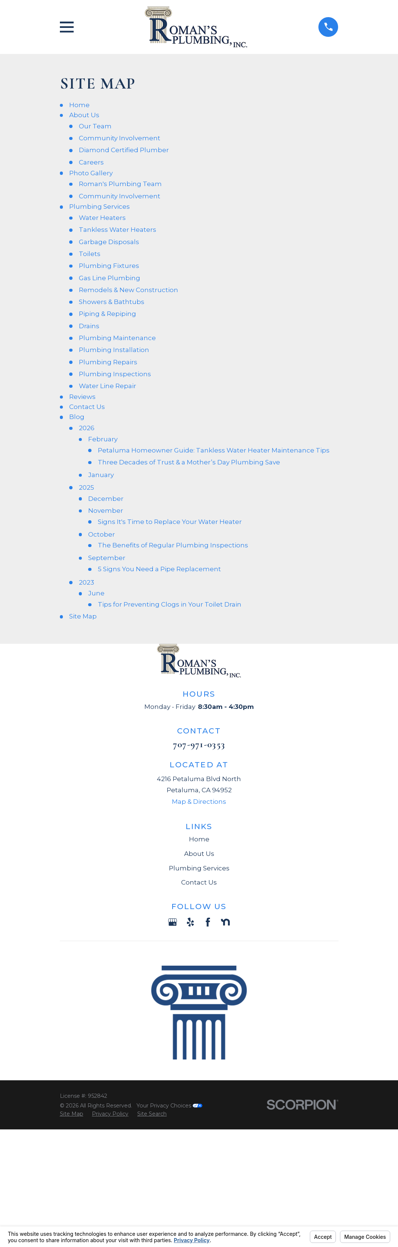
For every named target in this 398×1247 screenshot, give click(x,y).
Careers (91, 162)
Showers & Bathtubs (111, 302)
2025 (86, 487)
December (105, 498)
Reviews (82, 396)
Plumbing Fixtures (109, 265)
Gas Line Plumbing (109, 278)
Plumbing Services (99, 206)
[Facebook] (207, 922)
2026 (86, 428)
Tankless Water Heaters (117, 229)
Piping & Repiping (107, 313)
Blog (76, 417)
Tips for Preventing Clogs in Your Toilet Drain (169, 604)
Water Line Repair (107, 386)
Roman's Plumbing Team (120, 184)
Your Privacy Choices (169, 1105)
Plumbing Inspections (115, 374)
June (96, 593)
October (101, 534)
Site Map (83, 616)
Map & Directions (199, 801)
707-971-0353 (199, 744)
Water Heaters (102, 217)
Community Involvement (119, 138)
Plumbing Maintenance (117, 338)
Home (79, 105)
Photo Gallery (91, 173)
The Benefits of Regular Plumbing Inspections (173, 545)
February (103, 439)
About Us (84, 115)
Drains (89, 326)
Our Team (95, 126)
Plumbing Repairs (108, 362)
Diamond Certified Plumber (124, 150)
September (106, 558)
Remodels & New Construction (128, 290)
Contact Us (87, 406)
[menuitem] (71, 1114)
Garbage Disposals (109, 242)
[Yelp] (190, 922)
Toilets (89, 254)
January (101, 475)
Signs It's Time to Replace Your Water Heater (170, 521)
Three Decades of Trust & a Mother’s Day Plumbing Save (189, 462)
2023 (86, 582)
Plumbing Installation (114, 350)
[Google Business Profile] (172, 922)
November (105, 510)
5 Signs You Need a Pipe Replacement (159, 569)
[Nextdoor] (225, 922)
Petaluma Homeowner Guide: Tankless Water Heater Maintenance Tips (214, 450)
